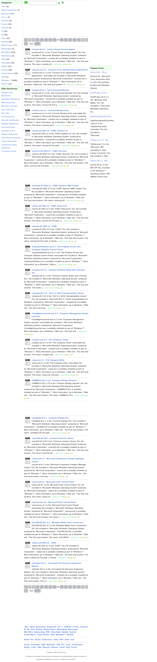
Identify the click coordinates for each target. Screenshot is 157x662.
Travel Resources (9, 141)
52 (70, 40)
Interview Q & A (8, 131)
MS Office (5, 52)
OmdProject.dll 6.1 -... (100, 93)
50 (62, 40)
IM (2, 35)
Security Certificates (10, 120)
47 (50, 40)
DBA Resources (8, 102)
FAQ (68, 647)
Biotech (46, 647)
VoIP (3, 77)
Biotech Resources (9, 134)
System (4, 70)
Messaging (62, 629)
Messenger (6, 49)
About (37, 639)
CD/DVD (5, 21)
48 (55, 40)
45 (42, 40)
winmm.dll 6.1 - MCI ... (100, 161)
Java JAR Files (8, 110)
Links (33, 647)
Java (3, 38)
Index (55, 639)
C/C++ (4, 17)
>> (26, 44)
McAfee (4, 42)
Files (68, 645)
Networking (6, 56)
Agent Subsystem (9, 10)
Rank (37, 44)
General (4, 28)
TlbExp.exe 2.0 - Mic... (100, 140)
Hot (32, 639)
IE (2, 31)
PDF (3, 59)
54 (79, 40)
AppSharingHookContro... (101, 116)
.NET (3, 7)
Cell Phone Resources (11, 138)
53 (74, 40)
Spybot (4, 66)
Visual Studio (7, 73)
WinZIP (4, 84)
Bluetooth (5, 14)
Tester (27, 645)
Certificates (77, 645)
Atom (67, 639)
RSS (62, 639)
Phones (54, 647)
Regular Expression (10, 124)
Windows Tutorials (9, 106)
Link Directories (8, 127)
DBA (44, 645)
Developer (35, 645)
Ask (72, 639)
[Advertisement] (12, 186)
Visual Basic (30, 635)
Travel (62, 647)
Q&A (40, 647)
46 (46, 40)
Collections (47, 639)
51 (66, 40)
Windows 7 (6, 80)
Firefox (4, 24)
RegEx (27, 647)
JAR (58, 645)
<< (26, 40)
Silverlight (5, 63)
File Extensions (8, 117)
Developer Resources (10, 99)
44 (37, 40)
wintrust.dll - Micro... (99, 72)
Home (26, 639)
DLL (63, 645)
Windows (51, 645)
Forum (74, 647)
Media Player (7, 45)
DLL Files (5, 113)
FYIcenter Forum (8, 151)
